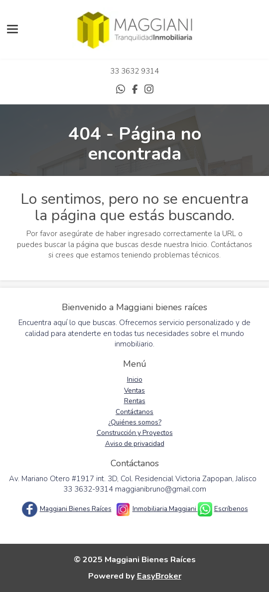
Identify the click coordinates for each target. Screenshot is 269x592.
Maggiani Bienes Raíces (76, 508)
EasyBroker (159, 576)
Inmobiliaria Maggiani (165, 508)
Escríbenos (231, 508)
